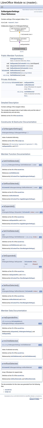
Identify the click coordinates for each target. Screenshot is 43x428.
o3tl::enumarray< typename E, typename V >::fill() (23, 144)
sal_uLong (24, 73)
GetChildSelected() (16, 356)
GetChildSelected (15, 75)
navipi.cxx (21, 141)
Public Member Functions (28, 9)
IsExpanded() (14, 331)
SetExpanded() (6, 333)
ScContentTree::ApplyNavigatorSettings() (23, 176)
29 (11, 115)
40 (12, 217)
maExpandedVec (29, 82)
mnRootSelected (29, 85)
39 (12, 271)
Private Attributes (38, 9)
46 (12, 169)
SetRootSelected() (30, 379)
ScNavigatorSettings (16, 58)
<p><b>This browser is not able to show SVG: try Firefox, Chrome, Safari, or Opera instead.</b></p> (21, 39)
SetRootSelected (15, 68)
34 (12, 353)
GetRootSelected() (16, 379)
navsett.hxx (13, 22)
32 (12, 328)
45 (12, 241)
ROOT (16, 146)
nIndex (28, 63)
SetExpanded (14, 63)
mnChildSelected (29, 91)
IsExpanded (13, 66)
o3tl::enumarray (6, 82)
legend (21, 51)
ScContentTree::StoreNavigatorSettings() (23, 248)
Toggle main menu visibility (2, 6)
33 (12, 375)
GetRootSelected (15, 70)
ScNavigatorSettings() (25, 331)
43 (12, 192)
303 (13, 141)
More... (28, 19)
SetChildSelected (15, 73)
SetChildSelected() (30, 356)
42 (12, 296)
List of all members (38, 11)
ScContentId (22, 63)
